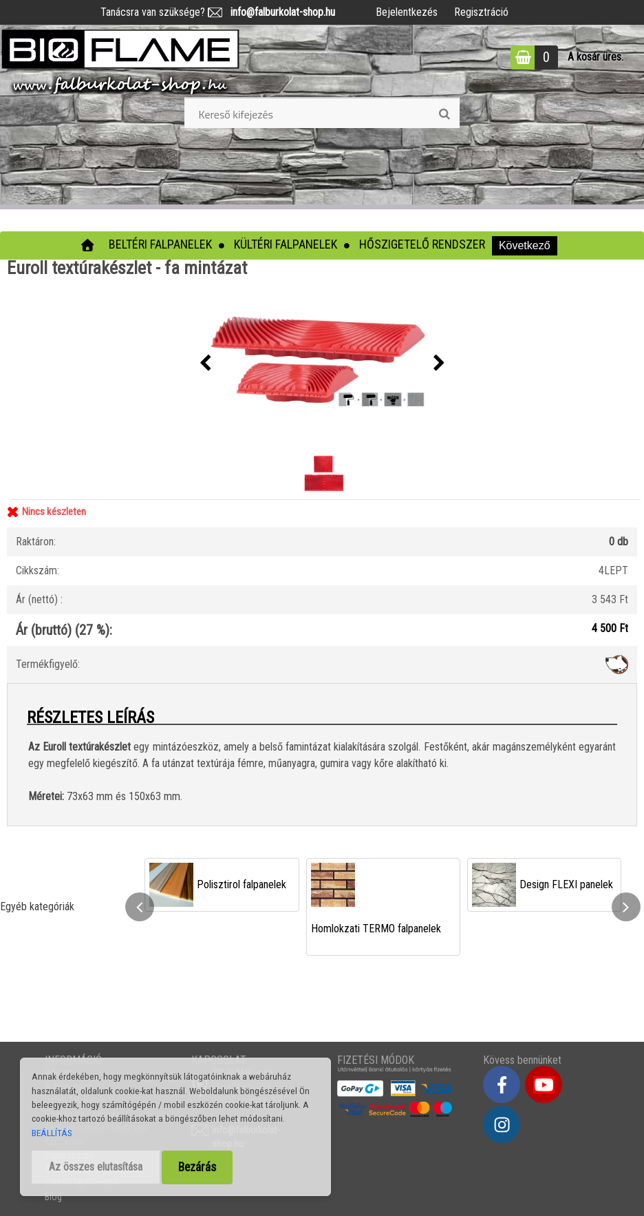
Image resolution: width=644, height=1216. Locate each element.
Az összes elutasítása (95, 1166)
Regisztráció (481, 12)
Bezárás (197, 1167)
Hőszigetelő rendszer (422, 244)
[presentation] (205, 363)
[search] (444, 114)
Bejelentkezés (407, 12)
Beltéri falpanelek (160, 244)
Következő (524, 245)
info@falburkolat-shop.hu (278, 12)
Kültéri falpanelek (285, 244)
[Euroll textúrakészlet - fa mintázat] (322, 364)
